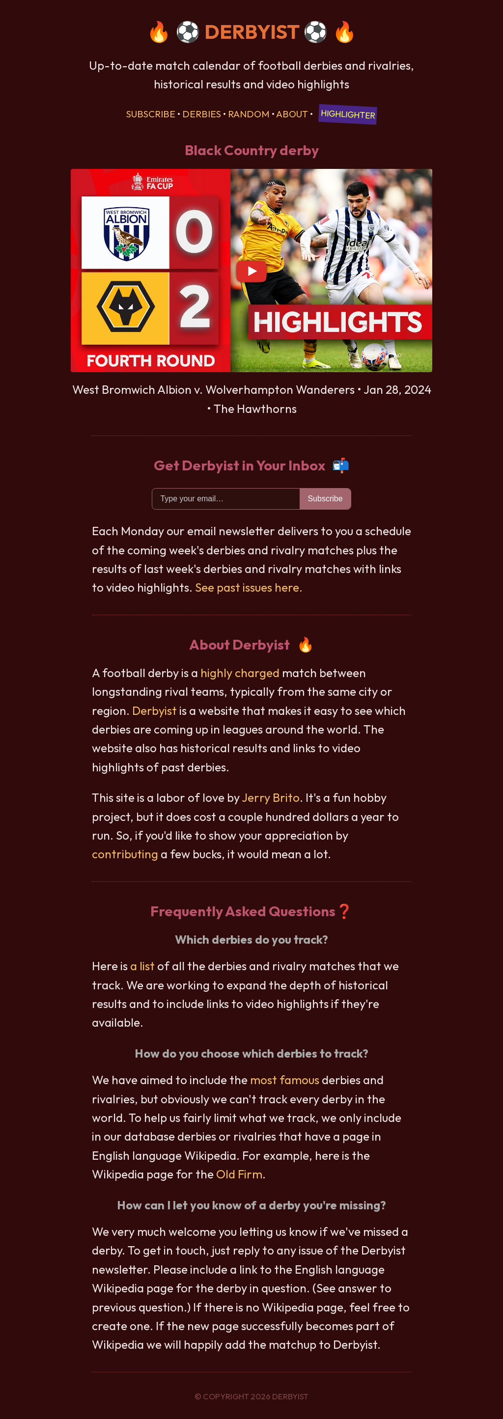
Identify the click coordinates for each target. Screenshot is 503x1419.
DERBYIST (251, 31)
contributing (125, 853)
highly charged (239, 672)
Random (249, 114)
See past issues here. (249, 587)
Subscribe (150, 114)
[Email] (226, 499)
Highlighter (348, 114)
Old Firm (239, 1174)
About (292, 114)
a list (142, 965)
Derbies (201, 114)
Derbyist (154, 710)
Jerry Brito (271, 797)
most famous (284, 1079)
